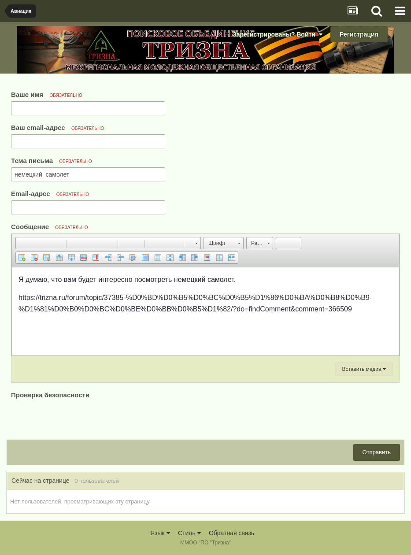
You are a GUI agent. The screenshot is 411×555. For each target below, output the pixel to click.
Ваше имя (46, 94)
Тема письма (51, 160)
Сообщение (49, 226)
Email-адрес (50, 193)
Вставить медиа (364, 369)
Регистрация (359, 34)
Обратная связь (231, 532)
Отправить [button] (377, 452)
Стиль (189, 532)
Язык (160, 532)
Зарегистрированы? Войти (277, 34)
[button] (22, 243)
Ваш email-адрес (57, 127)
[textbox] (205, 311)
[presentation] (78, 418)
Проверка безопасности (50, 395)
